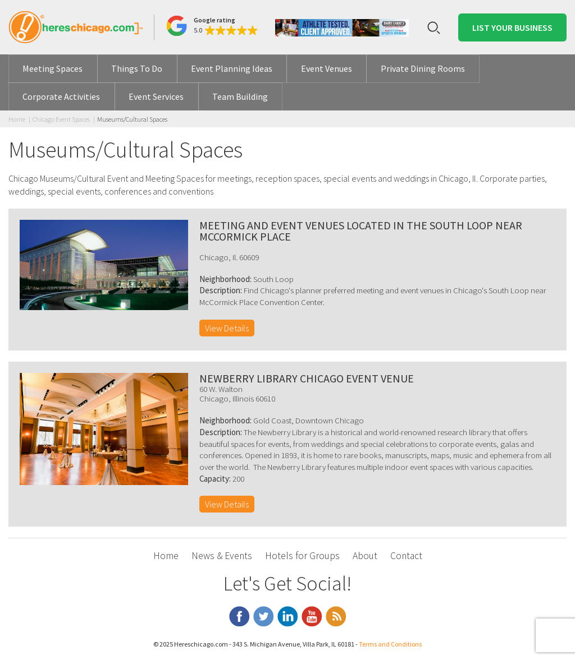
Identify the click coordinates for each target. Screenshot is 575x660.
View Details (227, 328)
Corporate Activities (61, 96)
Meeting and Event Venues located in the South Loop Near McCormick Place (360, 230)
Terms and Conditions (390, 644)
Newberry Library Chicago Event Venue (306, 378)
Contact (406, 556)
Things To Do (136, 68)
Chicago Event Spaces (61, 119)
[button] (212, 26)
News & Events (221, 556)
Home (16, 119)
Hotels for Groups (302, 556)
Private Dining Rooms (423, 68)
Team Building (240, 96)
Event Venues (326, 68)
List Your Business (512, 27)
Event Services (156, 96)
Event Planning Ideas (231, 68)
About (365, 556)
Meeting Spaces (52, 68)
